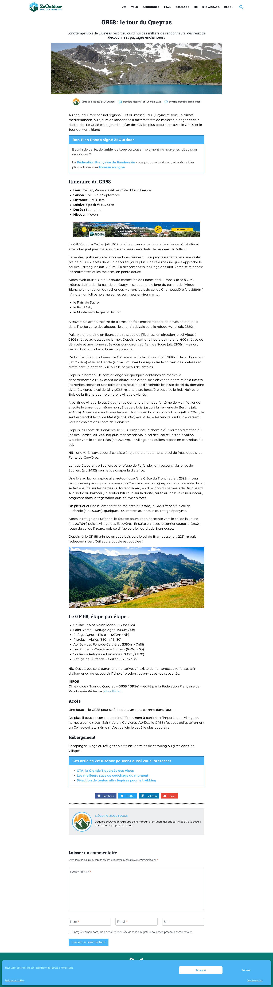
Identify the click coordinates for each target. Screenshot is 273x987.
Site (166, 921)
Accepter (201, 970)
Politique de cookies (14, 980)
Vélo (134, 7)
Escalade (182, 7)
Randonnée (151, 7)
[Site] (183, 922)
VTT (124, 7)
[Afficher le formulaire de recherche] (241, 6)
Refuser (246, 970)
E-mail (122, 921)
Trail (167, 7)
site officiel (112, 691)
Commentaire (80, 872)
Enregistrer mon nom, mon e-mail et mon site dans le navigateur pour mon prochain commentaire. (133, 932)
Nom (74, 921)
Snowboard (211, 7)
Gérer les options (255, 980)
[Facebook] (131, 959)
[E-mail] (136, 922)
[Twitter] (141, 959)
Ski (196, 7)
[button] (105, 796)
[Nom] (90, 922)
